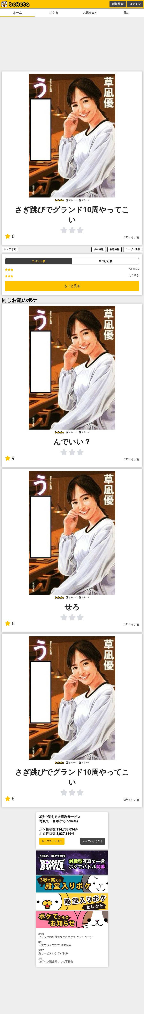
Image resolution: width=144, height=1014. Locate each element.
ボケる (54, 12)
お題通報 (114, 249)
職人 (126, 12)
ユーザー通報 (132, 249)
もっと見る (72, 286)
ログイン (135, 4)
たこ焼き (133, 275)
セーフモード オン (52, 841)
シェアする (10, 249)
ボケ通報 (99, 249)
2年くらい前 (131, 237)
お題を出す (90, 12)
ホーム (17, 12)
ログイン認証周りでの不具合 (72, 960)
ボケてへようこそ (93, 841)
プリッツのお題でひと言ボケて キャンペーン (72, 935)
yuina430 (133, 268)
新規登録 (117, 4)
